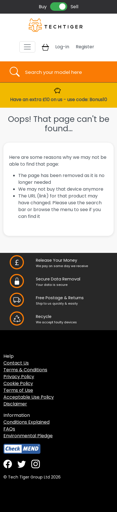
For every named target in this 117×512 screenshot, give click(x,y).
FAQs (9, 429)
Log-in (62, 46)
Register (85, 46)
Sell (74, 6)
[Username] (63, 71)
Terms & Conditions (25, 370)
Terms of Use (18, 390)
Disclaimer (15, 404)
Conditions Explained (26, 422)
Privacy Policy (18, 376)
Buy (43, 6)
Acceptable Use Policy (28, 397)
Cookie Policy (18, 383)
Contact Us (16, 363)
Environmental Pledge (28, 435)
